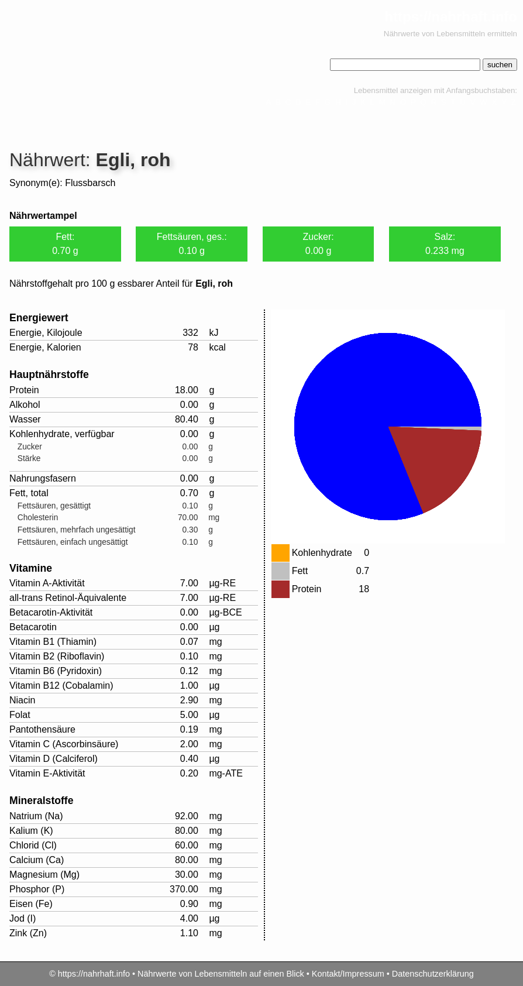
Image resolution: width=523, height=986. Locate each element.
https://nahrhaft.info (450, 17)
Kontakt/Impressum (348, 973)
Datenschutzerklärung (433, 973)
